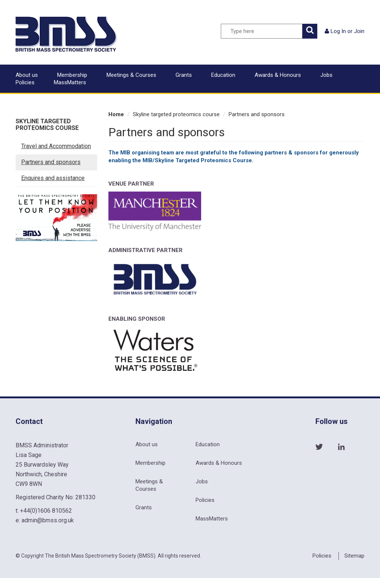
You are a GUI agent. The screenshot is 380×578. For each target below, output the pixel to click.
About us (27, 75)
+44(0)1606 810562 (46, 510)
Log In (338, 31)
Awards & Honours (278, 75)
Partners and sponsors (51, 162)
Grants (184, 75)
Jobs (326, 75)
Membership (72, 75)
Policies (25, 82)
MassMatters (70, 82)
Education (223, 75)
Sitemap (354, 555)
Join (359, 31)
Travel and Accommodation (56, 146)
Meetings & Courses (131, 75)
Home (116, 114)
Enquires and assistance (53, 178)
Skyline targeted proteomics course (47, 124)
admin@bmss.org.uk (48, 520)
